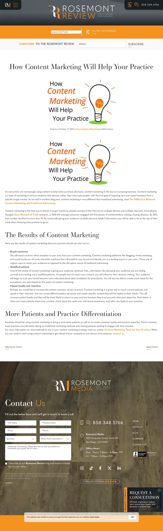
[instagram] (83, 470)
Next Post (152, 347)
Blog (135, 433)
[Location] (101, 438)
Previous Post (13, 347)
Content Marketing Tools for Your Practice (127, 330)
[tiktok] (93, 470)
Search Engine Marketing (87, 129)
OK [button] (132, 518)
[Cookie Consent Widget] (81, 518)
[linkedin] (120, 470)
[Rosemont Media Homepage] (7, 5)
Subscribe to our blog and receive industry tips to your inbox (39, 465)
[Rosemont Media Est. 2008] (81, 386)
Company (137, 439)
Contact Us (139, 445)
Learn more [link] (94, 518)
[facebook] (101, 470)
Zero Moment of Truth (26, 215)
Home (135, 421)
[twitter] (111, 470)
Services (137, 427)
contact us (118, 334)
